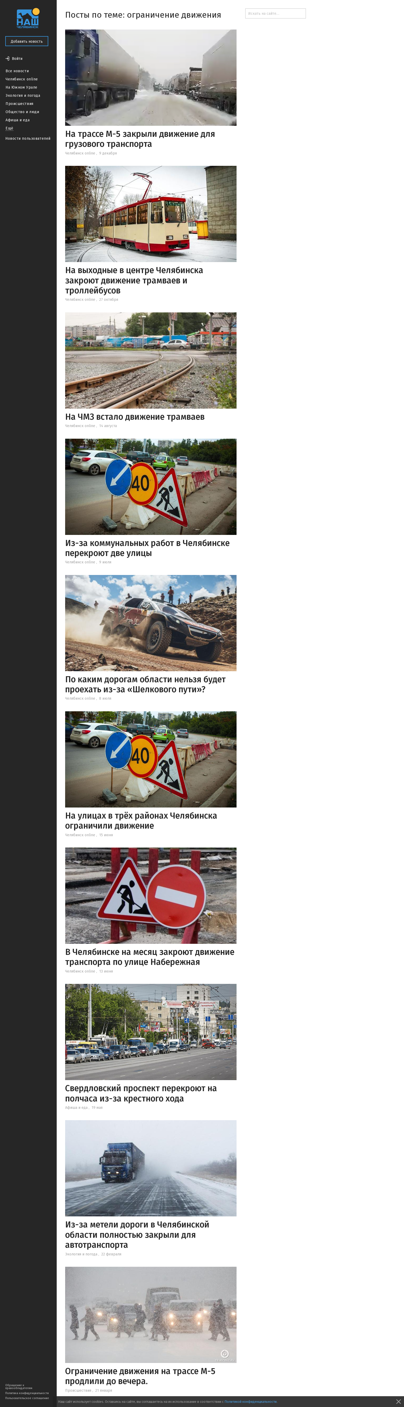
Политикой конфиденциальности (250, 1402)
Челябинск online (22, 79)
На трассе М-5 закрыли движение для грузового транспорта (140, 139)
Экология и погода (23, 95)
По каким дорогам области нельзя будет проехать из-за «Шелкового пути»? (145, 684)
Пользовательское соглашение (27, 1398)
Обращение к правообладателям (18, 1387)
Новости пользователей (28, 138)
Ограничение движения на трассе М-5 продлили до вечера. (140, 1376)
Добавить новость (27, 41)
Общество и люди (22, 112)
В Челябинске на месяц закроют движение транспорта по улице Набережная (149, 957)
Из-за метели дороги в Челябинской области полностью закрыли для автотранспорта (137, 1235)
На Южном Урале (21, 87)
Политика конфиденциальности (27, 1393)
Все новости (17, 71)
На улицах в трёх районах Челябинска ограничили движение (141, 821)
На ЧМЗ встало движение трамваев (135, 417)
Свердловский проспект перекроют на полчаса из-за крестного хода (141, 1093)
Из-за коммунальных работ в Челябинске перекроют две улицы (147, 548)
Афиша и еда (18, 120)
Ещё (9, 128)
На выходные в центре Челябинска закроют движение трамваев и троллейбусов (134, 280)
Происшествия (19, 103)
